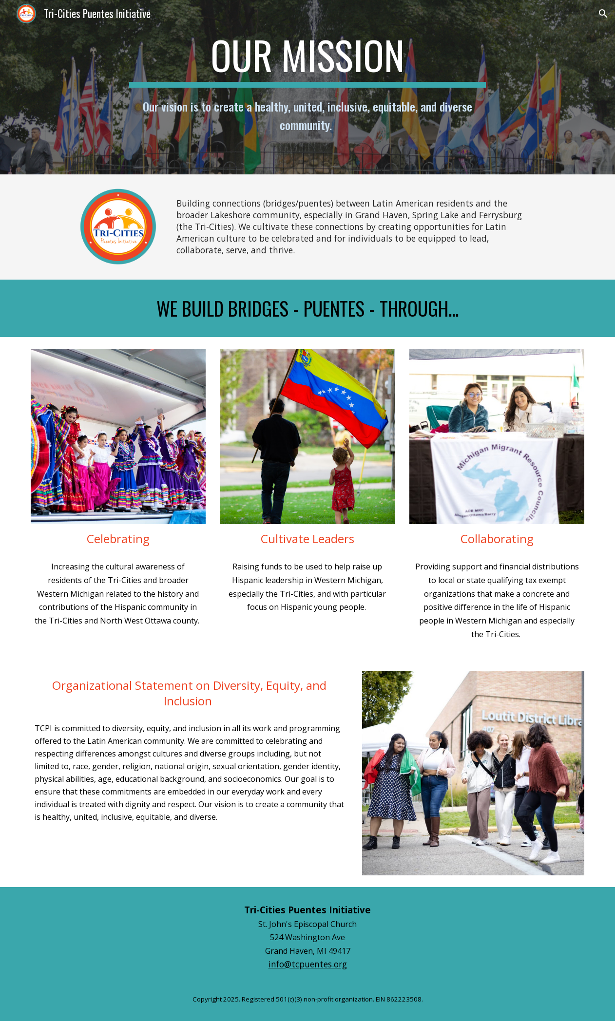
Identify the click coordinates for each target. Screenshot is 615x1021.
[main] (307, 87)
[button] (603, 13)
